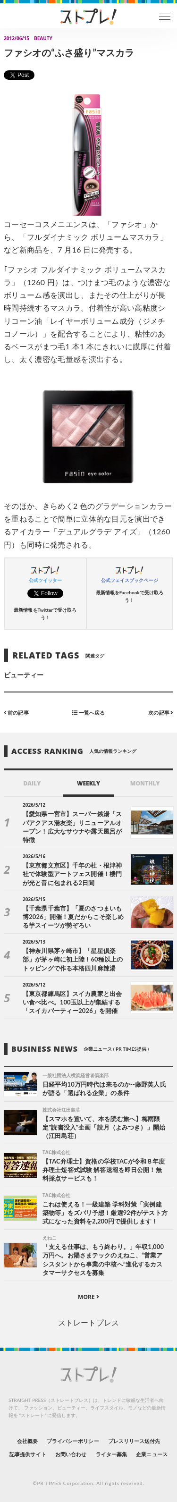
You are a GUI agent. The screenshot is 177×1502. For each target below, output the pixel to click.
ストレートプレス (88, 1322)
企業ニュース (151, 1454)
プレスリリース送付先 (134, 1441)
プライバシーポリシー (73, 1441)
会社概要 (27, 1441)
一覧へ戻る (88, 712)
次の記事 (160, 712)
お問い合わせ (70, 1454)
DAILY (32, 783)
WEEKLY (88, 783)
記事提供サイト (27, 1454)
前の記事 (16, 712)
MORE (88, 1297)
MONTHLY (145, 783)
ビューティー (23, 675)
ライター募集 (111, 1454)
